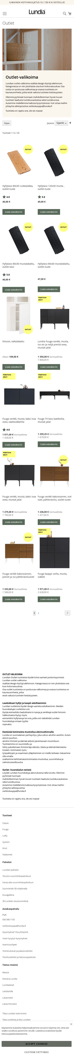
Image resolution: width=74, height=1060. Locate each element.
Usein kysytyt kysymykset (14, 938)
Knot (4, 848)
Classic (5, 823)
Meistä (5, 972)
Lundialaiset (8, 984)
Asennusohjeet (9, 944)
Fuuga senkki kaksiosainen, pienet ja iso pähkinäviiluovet (18, 575)
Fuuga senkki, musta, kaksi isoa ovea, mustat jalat (19, 498)
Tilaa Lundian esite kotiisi (14, 1013)
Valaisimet (7, 854)
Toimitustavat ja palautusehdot (17, 950)
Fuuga (5, 829)
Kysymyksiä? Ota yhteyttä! (15, 932)
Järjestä (50, 122)
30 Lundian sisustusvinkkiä (15, 901)
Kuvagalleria (8, 894)
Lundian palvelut (10, 869)
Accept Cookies (37, 1043)
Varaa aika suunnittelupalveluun (18, 882)
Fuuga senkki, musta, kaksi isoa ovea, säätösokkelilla (19, 420)
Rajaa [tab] (6, 123)
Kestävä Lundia (9, 978)
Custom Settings (36, 1052)
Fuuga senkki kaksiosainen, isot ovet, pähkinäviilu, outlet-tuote (54, 498)
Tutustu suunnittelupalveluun (16, 876)
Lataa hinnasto (9, 1003)
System (6, 842)
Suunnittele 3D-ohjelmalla (14, 888)
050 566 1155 (8, 919)
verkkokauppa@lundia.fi (14, 791)
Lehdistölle (7, 991)
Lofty (4, 835)
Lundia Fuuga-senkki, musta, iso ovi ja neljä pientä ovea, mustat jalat (53, 344)
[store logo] (37, 12)
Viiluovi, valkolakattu (13, 341)
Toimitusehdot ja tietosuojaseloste (19, 957)
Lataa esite (7, 997)
